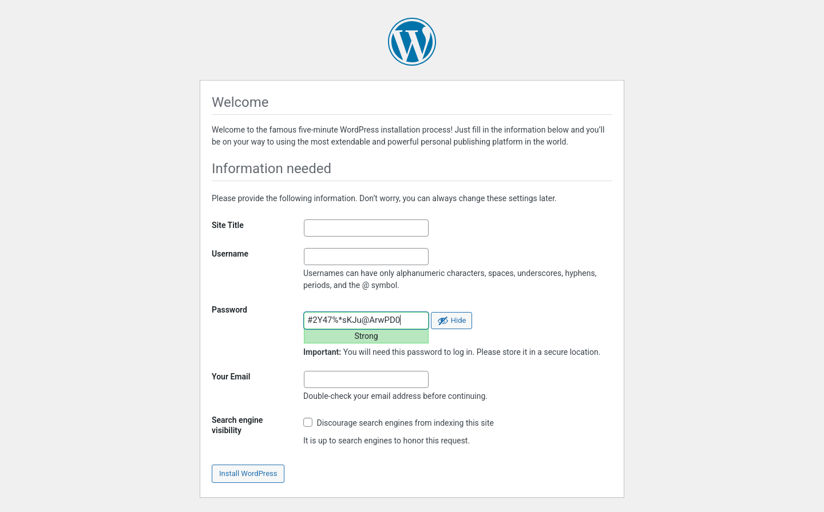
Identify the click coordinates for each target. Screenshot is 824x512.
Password (229, 309)
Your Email (231, 376)
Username (230, 253)
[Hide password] (451, 320)
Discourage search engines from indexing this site (398, 422)
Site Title (228, 225)
